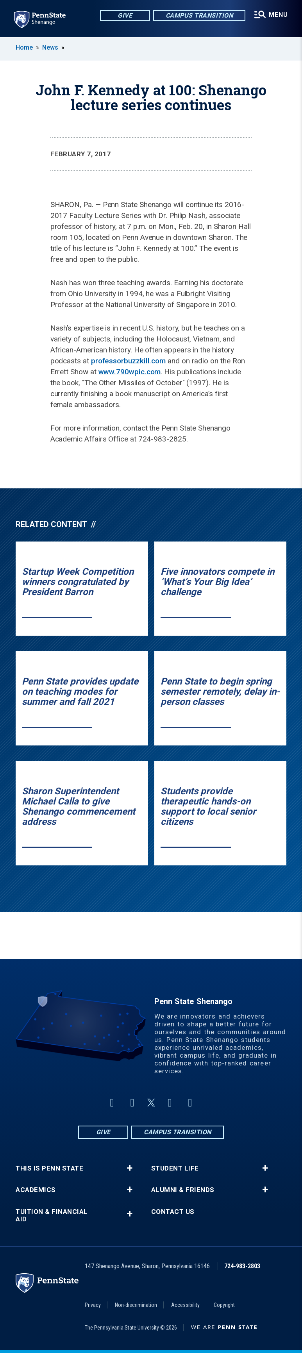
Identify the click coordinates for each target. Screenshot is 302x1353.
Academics (36, 1190)
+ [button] (129, 1168)
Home (24, 47)
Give (125, 15)
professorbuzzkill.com (128, 360)
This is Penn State (49, 1168)
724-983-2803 (242, 1266)
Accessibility (185, 1305)
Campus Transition (199, 15)
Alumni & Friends (182, 1190)
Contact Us (173, 1211)
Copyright (224, 1305)
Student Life (175, 1168)
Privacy (93, 1305)
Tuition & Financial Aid (52, 1215)
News (50, 47)
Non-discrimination (136, 1305)
